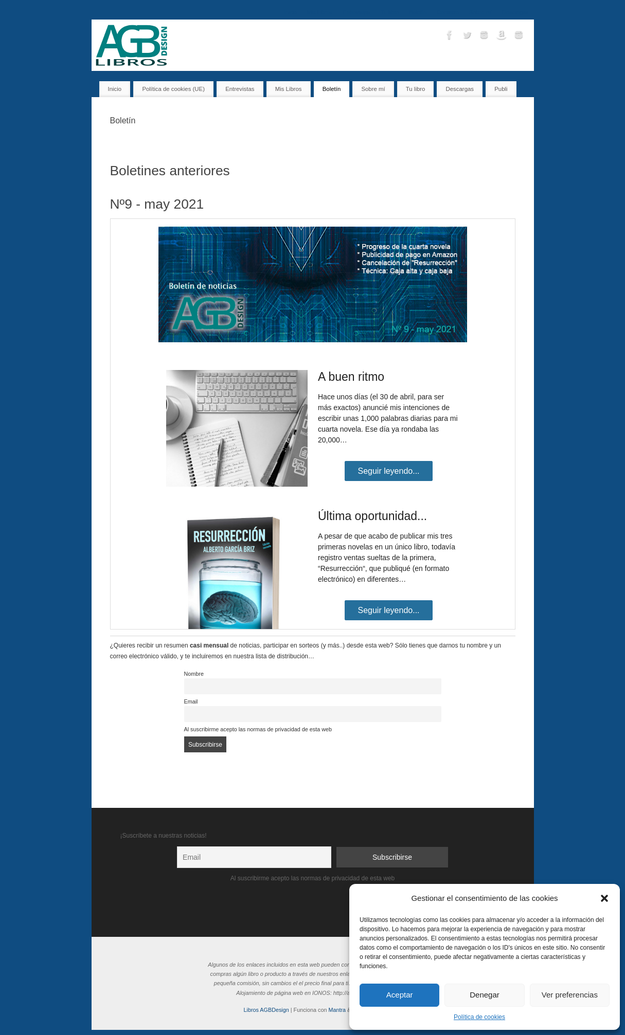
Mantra (337, 1010)
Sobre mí (480, 12)
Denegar (484, 994)
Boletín (417, 12)
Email (191, 701)
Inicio (290, 12)
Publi (500, 89)
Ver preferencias (570, 994)
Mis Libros (319, 12)
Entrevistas (356, 12)
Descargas (515, 12)
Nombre (194, 674)
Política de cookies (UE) (173, 89)
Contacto (448, 12)
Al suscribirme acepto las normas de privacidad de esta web (258, 729)
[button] (604, 898)
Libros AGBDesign (266, 1010)
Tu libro (390, 12)
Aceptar (399, 994)
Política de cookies (479, 1017)
